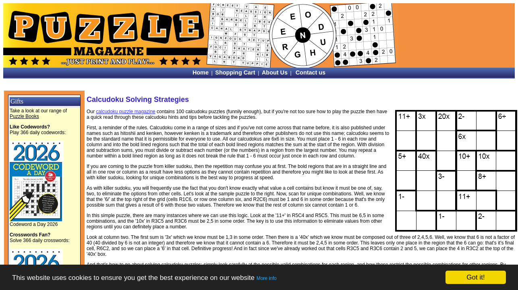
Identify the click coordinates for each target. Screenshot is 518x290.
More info (267, 278)
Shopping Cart (235, 72)
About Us (275, 72)
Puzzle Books (24, 116)
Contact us (310, 72)
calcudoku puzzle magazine (125, 111)
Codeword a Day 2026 (34, 224)
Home (201, 72)
